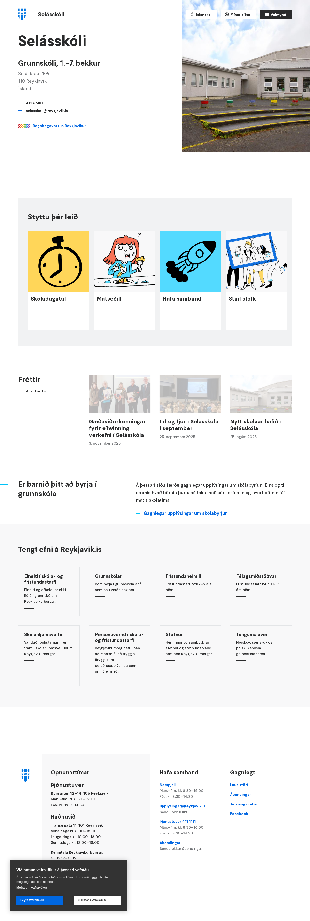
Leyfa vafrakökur (32, 900)
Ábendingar (190, 845)
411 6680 (34, 103)
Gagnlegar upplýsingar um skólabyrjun (186, 522)
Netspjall (190, 790)
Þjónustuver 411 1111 (190, 827)
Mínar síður (240, 14)
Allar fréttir (36, 399)
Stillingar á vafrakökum (92, 900)
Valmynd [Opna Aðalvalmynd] (278, 14)
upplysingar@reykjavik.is (190, 809)
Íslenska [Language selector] (203, 14)
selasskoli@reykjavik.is (47, 110)
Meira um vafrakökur (31, 887)
